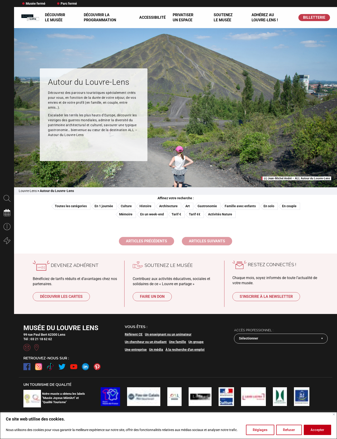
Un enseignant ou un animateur (168, 334)
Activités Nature (220, 214)
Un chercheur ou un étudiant (146, 342)
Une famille (177, 342)
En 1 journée (104, 206)
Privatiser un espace (183, 17)
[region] (168, 425)
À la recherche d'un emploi (185, 349)
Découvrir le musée (55, 17)
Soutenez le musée (223, 17)
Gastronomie (207, 206)
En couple (289, 206)
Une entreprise (136, 349)
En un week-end (152, 214)
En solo (269, 206)
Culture (126, 206)
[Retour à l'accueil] (30, 17)
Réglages (260, 430)
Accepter (317, 430)
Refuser (289, 430)
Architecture (168, 206)
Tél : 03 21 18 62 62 (37, 339)
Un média (156, 349)
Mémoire (125, 214)
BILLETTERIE (314, 17)
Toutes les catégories (71, 206)
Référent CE (134, 334)
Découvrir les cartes (61, 296)
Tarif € (176, 214)
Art (187, 206)
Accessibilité (152, 17)
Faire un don (152, 296)
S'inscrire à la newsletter (266, 296)
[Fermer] (334, 414)
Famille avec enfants (240, 206)
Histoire (145, 206)
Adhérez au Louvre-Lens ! (265, 17)
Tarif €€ (194, 214)
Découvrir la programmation (100, 17)
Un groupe (196, 342)
